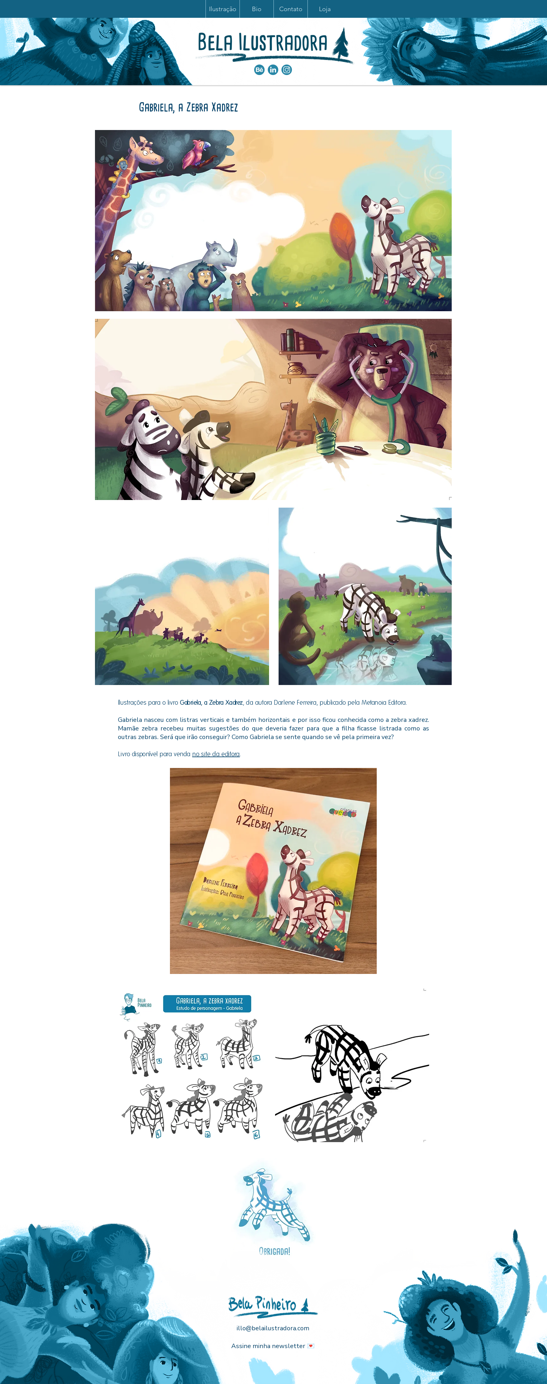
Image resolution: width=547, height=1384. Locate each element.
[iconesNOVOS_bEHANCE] (259, 70)
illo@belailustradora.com (273, 1328)
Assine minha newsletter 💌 (273, 1346)
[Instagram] (286, 70)
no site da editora (216, 753)
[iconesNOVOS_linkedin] (273, 70)
